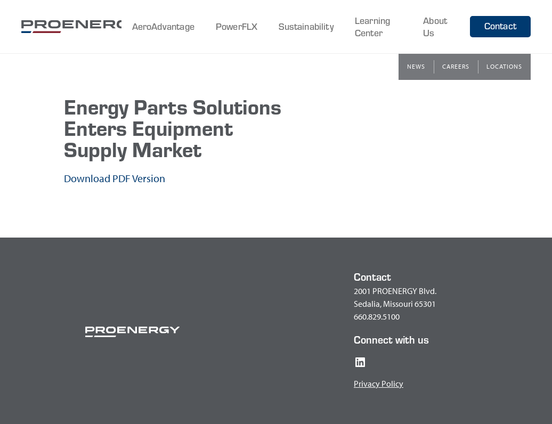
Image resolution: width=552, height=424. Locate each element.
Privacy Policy (378, 383)
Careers (455, 66)
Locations (504, 66)
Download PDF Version (114, 178)
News (416, 66)
